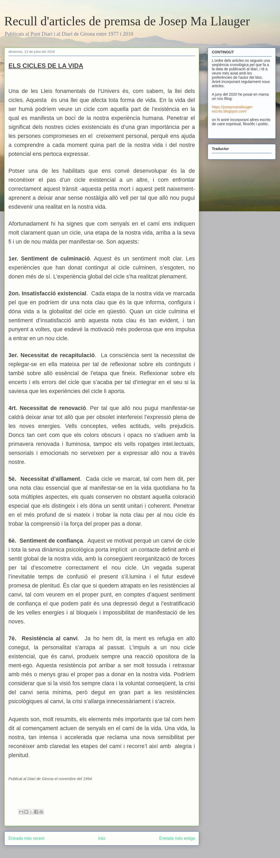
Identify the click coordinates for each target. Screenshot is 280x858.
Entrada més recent (26, 838)
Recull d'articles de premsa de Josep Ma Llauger (127, 21)
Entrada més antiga (177, 838)
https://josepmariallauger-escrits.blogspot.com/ (232, 109)
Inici (102, 838)
